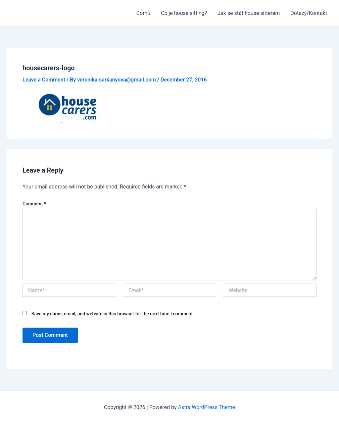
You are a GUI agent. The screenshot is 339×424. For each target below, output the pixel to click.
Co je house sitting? (184, 13)
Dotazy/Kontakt (308, 13)
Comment (34, 203)
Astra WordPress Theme (206, 407)
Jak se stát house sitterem (249, 13)
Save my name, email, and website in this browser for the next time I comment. (112, 313)
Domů (143, 13)
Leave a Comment (44, 80)
